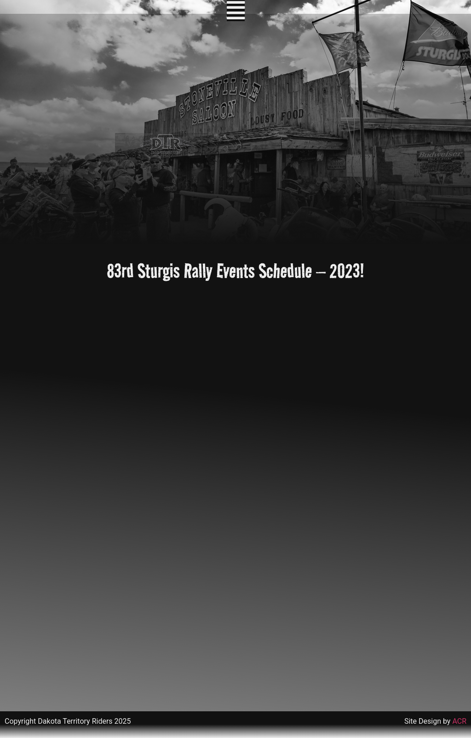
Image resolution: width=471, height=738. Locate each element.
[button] (236, 10)
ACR (459, 721)
